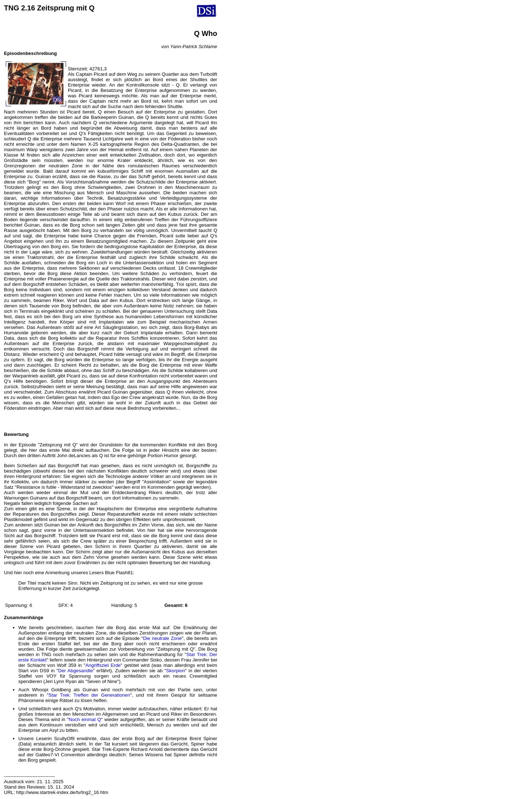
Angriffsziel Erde (103, 665)
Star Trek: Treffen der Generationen (89, 695)
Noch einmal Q (85, 719)
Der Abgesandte (75, 670)
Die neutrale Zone (162, 638)
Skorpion (175, 670)
